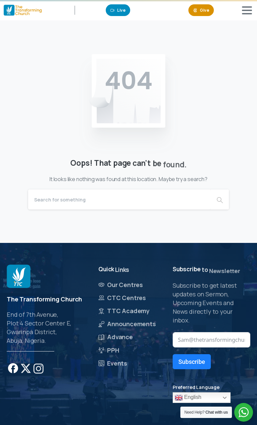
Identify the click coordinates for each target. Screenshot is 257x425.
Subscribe (191, 361)
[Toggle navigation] (247, 10)
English (188, 398)
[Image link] (18, 277)
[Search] (119, 199)
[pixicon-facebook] (13, 371)
